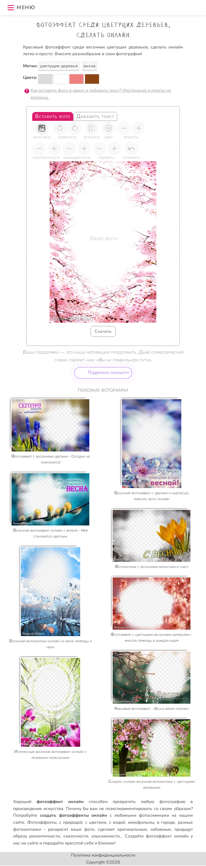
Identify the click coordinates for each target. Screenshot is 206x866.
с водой (117, 822)
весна (89, 66)
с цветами (95, 822)
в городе (166, 822)
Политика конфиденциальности (103, 855)
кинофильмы (141, 822)
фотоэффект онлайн (167, 836)
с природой (70, 822)
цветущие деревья (59, 66)
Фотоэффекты (42, 822)
